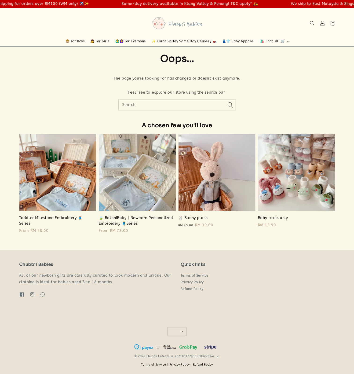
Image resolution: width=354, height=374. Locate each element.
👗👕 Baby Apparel (238, 41)
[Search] (230, 105)
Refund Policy (192, 289)
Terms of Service (195, 276)
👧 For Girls (100, 41)
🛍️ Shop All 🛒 (272, 41)
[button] (312, 23)
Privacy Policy (192, 282)
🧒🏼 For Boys (75, 41)
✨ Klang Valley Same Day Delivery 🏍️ (184, 41)
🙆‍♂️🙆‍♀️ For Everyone (130, 41)
